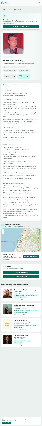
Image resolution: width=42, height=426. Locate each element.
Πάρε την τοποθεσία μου (31, 256)
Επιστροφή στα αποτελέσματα (11, 9)
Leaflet (31, 251)
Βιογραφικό (6, 85)
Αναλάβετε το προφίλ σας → (21, 26)
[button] (3, 230)
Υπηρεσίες (15, 85)
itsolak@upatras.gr (24, 70)
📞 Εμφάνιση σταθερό (21, 272)
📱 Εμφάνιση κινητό (21, 276)
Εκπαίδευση (24, 85)
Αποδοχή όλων (6, 422)
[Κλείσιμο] (39, 419)
